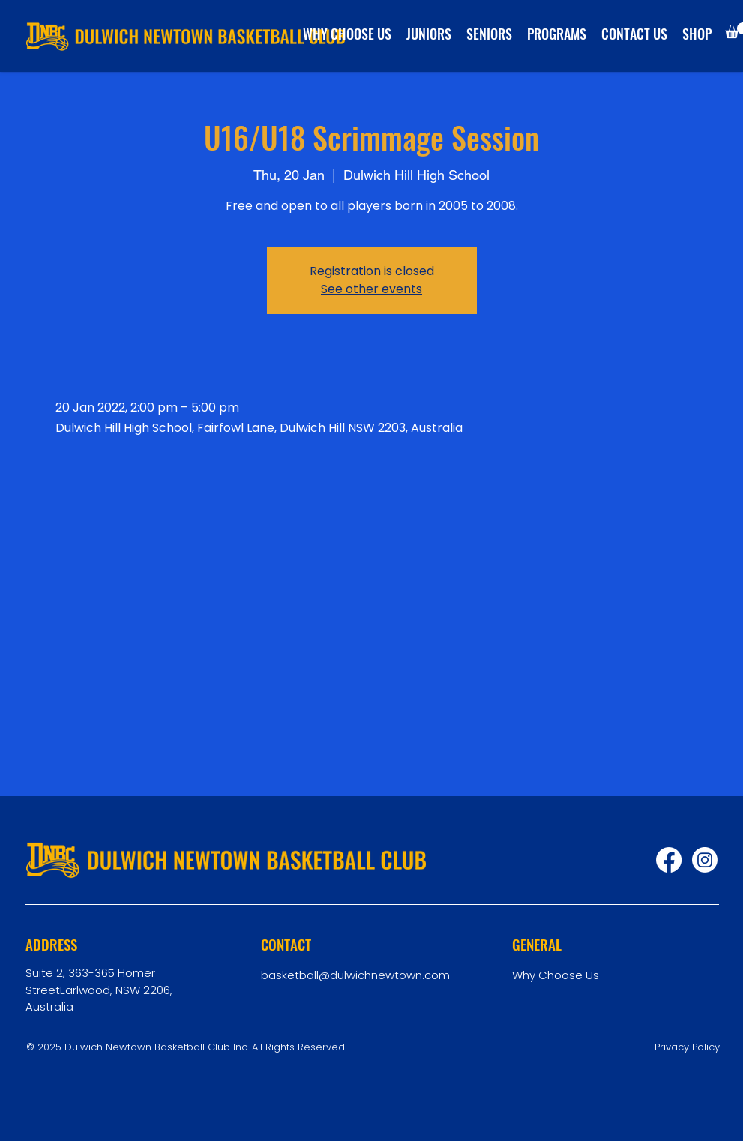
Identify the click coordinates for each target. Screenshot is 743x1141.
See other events (371, 289)
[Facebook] (669, 860)
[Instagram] (705, 860)
